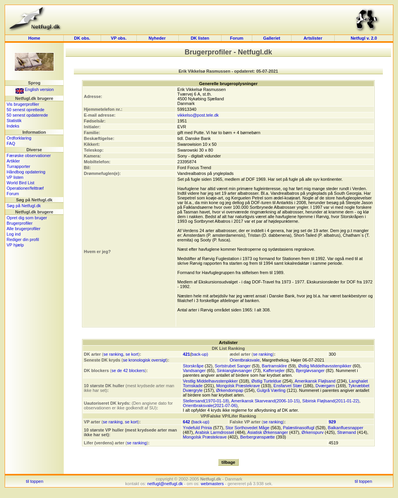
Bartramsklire (274, 365)
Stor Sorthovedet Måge (247, 427)
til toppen (35, 481)
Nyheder (157, 38)
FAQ (11, 143)
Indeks (13, 126)
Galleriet (271, 38)
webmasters (212, 483)
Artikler (13, 161)
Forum (236, 38)
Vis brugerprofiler (23, 104)
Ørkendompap (229, 390)
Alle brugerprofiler (23, 228)
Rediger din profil (23, 239)
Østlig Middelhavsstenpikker (324, 365)
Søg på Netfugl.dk (24, 205)
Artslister (313, 38)
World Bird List (20, 182)
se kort (132, 354)
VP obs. (118, 38)
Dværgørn (325, 385)
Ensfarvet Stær (288, 385)
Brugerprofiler (20, 223)
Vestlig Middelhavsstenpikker (210, 381)
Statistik (14, 120)
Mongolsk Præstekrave (238, 385)
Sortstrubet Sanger (233, 365)
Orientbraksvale (245, 360)
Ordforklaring (19, 138)
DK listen (200, 38)
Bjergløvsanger (310, 370)
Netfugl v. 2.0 (364, 38)
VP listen (15, 177)
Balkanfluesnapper (345, 427)
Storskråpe (193, 365)
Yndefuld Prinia (197, 427)
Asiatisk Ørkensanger (267, 432)
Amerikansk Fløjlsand (315, 381)
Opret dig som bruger (27, 217)
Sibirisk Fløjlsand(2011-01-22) (331, 400)
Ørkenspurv (313, 432)
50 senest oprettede (25, 109)
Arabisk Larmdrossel (214, 432)
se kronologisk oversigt (144, 360)
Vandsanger (194, 370)
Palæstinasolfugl (298, 427)
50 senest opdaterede (27, 115)
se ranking (113, 354)
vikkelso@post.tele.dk (198, 115)
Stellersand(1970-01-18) (206, 400)
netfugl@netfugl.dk (165, 483)
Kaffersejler (274, 370)
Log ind (14, 234)
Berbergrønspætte (257, 437)
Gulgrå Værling (271, 390)
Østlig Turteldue (266, 381)
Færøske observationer (29, 155)
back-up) (200, 354)
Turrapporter (18, 166)
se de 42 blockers (128, 370)
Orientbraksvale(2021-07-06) (210, 405)
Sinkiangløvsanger (234, 370)
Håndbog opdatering (26, 171)
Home (34, 38)
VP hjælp (15, 245)
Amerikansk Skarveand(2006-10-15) (265, 400)
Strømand (346, 432)
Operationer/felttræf (25, 188)
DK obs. (82, 38)
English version (35, 89)
